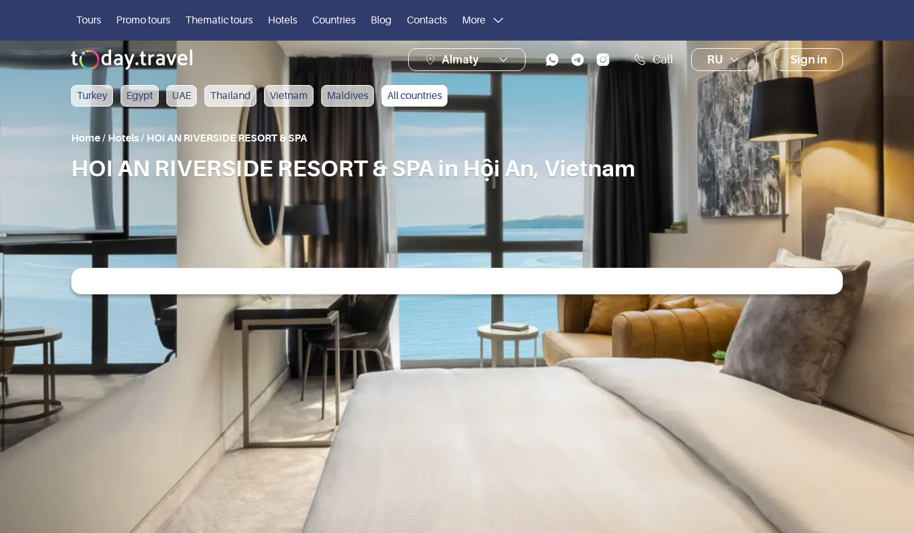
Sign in (808, 59)
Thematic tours (219, 20)
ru (724, 59)
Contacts (427, 20)
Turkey (92, 96)
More (484, 20)
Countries (333, 20)
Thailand (230, 96)
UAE (181, 96)
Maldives (347, 96)
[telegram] (577, 60)
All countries (414, 96)
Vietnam (289, 96)
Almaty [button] (460, 59)
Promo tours (143, 20)
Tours (88, 20)
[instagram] (603, 60)
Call (653, 60)
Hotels (282, 20)
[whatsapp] (552, 60)
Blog (381, 20)
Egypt (139, 96)
